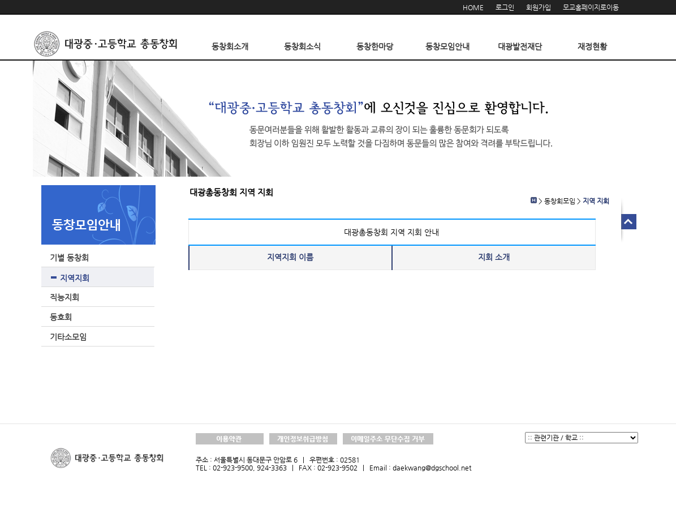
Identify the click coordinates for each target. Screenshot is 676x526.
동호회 (61, 317)
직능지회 (64, 297)
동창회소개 (230, 46)
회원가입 (538, 7)
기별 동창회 (69, 257)
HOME (473, 7)
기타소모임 (68, 336)
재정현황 (592, 46)
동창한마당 (374, 46)
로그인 (505, 7)
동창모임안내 (447, 46)
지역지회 (74, 278)
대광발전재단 (520, 46)
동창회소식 (302, 46)
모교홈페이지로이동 (591, 7)
